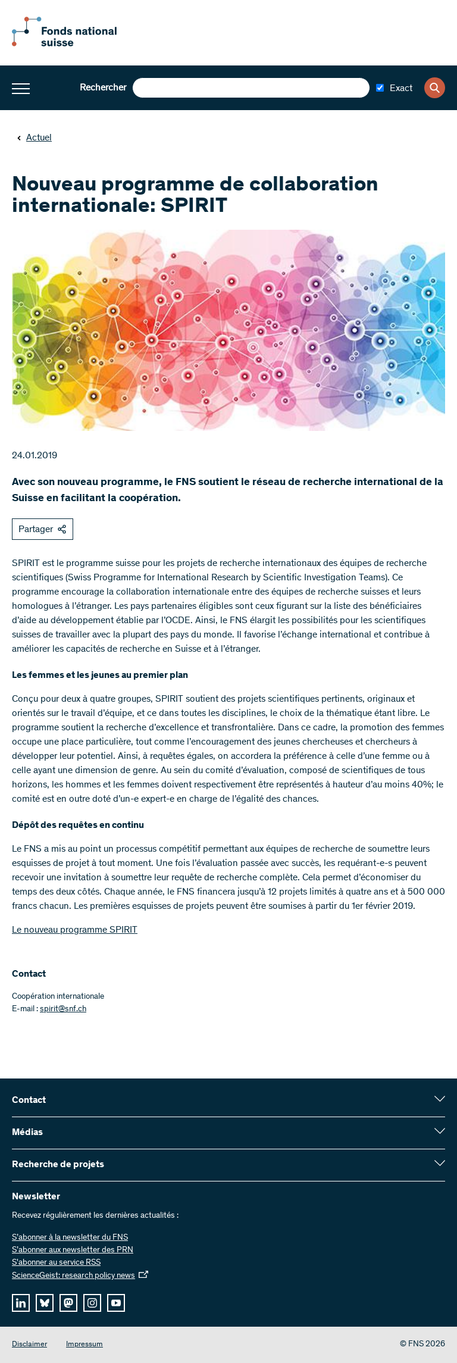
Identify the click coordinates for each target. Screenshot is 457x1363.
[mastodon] (68, 1303)
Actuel (34, 138)
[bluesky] (45, 1303)
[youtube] (116, 1303)
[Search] (434, 87)
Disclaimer (29, 1345)
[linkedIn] (21, 1303)
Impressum (84, 1345)
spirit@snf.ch (63, 1009)
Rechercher (103, 88)
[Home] (77, 44)
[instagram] (92, 1303)
